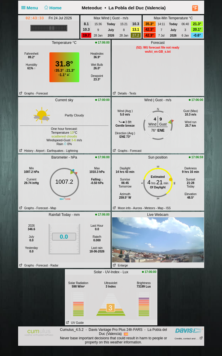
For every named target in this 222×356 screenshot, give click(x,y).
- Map (52, 208)
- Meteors (149, 208)
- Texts (132, 93)
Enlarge (120, 265)
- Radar (53, 265)
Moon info (121, 208)
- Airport (39, 150)
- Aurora (137, 208)
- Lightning (71, 150)
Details (119, 93)
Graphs (26, 93)
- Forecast (41, 93)
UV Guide (74, 322)
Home (52, 7)
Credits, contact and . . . (189, 338)
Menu (31, 7)
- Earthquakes (54, 150)
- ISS (167, 208)
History (25, 150)
